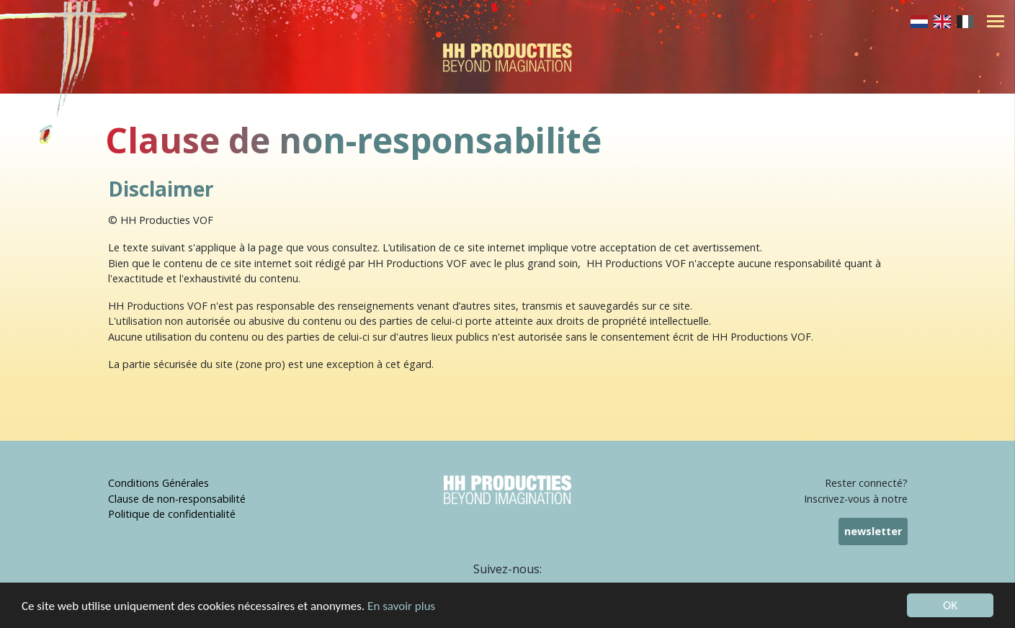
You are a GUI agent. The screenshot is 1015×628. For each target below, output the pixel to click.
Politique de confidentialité (172, 514)
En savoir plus (401, 606)
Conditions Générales (158, 483)
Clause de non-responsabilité (177, 499)
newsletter (873, 531)
